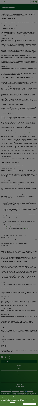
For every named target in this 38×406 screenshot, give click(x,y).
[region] (19, 400)
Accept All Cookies (33, 404)
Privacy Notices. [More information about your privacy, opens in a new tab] (12, 402)
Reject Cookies (25, 404)
